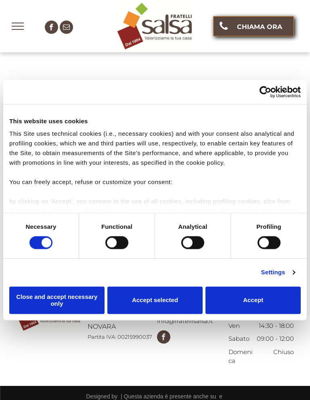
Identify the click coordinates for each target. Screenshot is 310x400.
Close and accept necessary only (56, 300)
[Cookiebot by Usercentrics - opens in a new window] (265, 92)
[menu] (17, 26)
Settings (273, 272)
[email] (66, 28)
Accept (253, 300)
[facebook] (51, 28)
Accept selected (155, 300)
